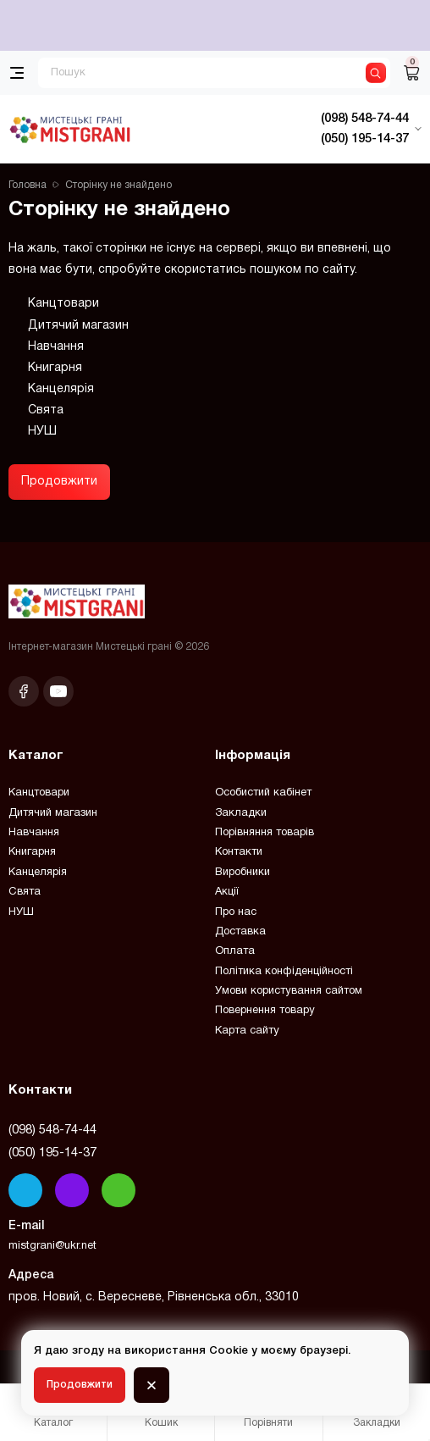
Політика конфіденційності (284, 972)
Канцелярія (61, 389)
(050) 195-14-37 (52, 1153)
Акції (227, 892)
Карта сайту (247, 1031)
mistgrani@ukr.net (52, 1246)
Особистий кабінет (263, 793)
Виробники (242, 872)
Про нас (235, 912)
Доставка (240, 932)
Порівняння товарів (264, 833)
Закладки (241, 813)
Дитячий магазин (78, 325)
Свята (45, 410)
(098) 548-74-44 (52, 1130)
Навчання (56, 346)
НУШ (42, 431)
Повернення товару (265, 1011)
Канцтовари (63, 303)
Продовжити (59, 481)
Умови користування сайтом (288, 991)
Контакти (238, 852)
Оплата (235, 951)
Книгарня (55, 368)
